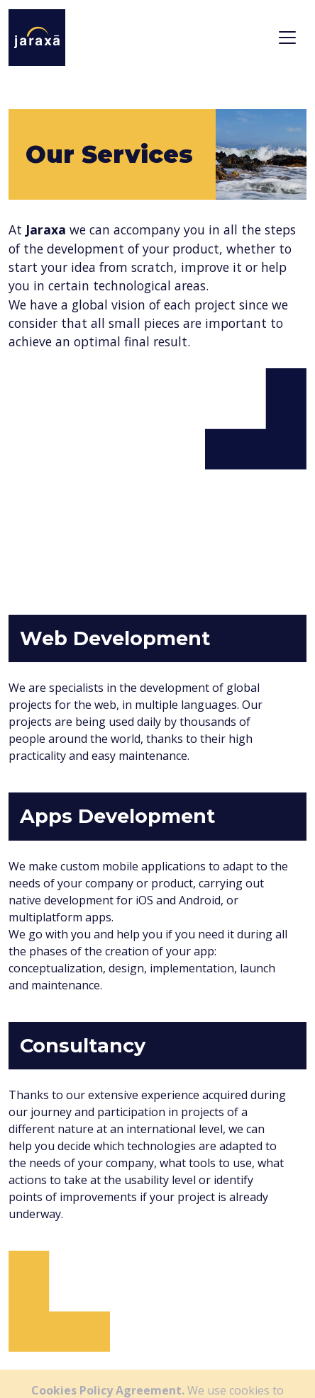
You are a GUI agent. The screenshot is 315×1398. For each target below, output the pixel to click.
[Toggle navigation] (287, 37)
